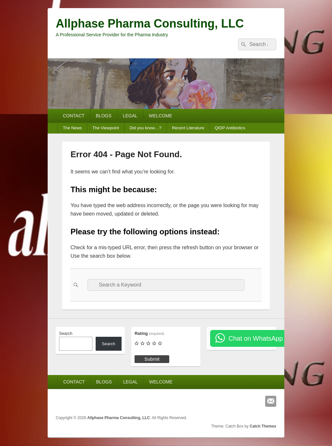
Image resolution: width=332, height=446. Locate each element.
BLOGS (104, 115)
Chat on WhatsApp (255, 338)
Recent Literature (188, 127)
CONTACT (74, 115)
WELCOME (160, 115)
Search (65, 333)
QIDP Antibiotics (230, 127)
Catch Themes (263, 426)
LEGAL (130, 115)
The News (72, 127)
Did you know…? (145, 127)
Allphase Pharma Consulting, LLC (150, 23)
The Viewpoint (105, 127)
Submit (152, 359)
